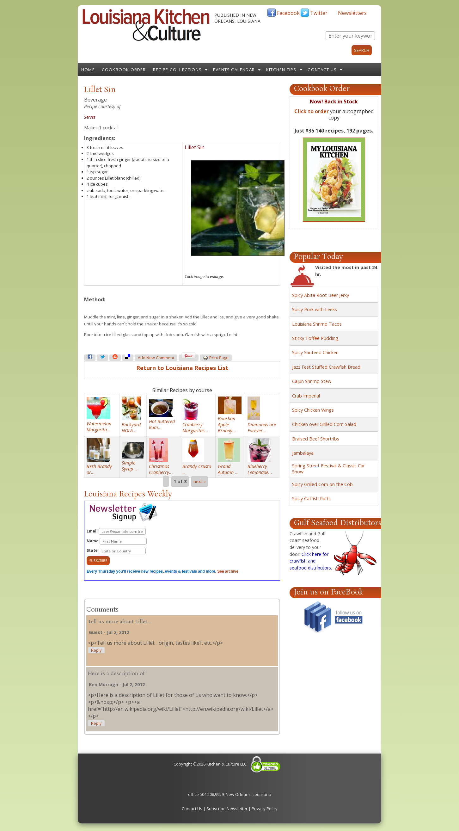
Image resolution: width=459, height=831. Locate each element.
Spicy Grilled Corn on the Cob (322, 484)
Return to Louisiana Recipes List (182, 368)
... (129, 466)
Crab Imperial (306, 396)
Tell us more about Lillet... (119, 621)
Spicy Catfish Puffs (311, 499)
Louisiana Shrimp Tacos (317, 324)
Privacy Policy (265, 808)
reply (96, 650)
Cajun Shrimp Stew (311, 381)
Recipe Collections (177, 69)
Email (116, 531)
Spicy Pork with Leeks (314, 309)
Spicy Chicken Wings (313, 410)
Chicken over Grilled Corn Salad (324, 424)
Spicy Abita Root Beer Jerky (320, 295)
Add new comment (156, 357)
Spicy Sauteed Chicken (315, 352)
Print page (216, 358)
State (116, 551)
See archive (227, 571)
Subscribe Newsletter (227, 808)
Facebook (288, 12)
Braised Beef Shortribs (315, 439)
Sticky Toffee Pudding (315, 338)
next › (199, 481)
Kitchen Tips (281, 69)
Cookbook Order (124, 69)
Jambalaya (303, 453)
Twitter (318, 12)
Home (88, 69)
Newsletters (352, 12)
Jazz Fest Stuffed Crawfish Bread (326, 367)
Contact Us (322, 69)
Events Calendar (234, 69)
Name (117, 541)
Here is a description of (116, 673)
